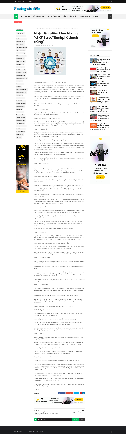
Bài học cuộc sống (20, 61)
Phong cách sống (20, 44)
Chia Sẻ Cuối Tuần (20, 123)
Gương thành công (20, 53)
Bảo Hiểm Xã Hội (20, 64)
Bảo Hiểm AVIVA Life (21, 126)
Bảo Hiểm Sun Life (20, 106)
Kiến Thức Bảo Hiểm (38, 16)
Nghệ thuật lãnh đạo (20, 100)
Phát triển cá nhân (20, 41)
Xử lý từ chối (19, 109)
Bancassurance (85, 16)
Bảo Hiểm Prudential (20, 69)
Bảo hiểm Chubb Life (21, 103)
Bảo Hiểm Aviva (19, 134)
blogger (81, 419)
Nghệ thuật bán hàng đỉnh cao (21, 90)
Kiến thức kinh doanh (21, 55)
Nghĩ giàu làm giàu (20, 50)
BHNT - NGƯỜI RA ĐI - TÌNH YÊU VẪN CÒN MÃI (103, 92)
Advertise (30, 1)
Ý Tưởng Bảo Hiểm (39, 431)
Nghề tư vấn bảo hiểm (21, 38)
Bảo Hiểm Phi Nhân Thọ (21, 78)
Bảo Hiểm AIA (19, 81)
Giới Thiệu (95, 16)
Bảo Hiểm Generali (20, 98)
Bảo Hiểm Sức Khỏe (20, 120)
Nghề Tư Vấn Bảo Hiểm (53, 16)
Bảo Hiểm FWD (19, 112)
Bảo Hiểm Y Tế (19, 95)
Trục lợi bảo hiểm (20, 114)
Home (15, 1)
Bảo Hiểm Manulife (20, 75)
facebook (75, 419)
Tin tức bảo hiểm (20, 33)
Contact (24, 1)
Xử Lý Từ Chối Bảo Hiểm (70, 16)
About (19, 1)
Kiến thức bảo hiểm (20, 36)
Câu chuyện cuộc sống (21, 47)
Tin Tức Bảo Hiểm (25, 16)
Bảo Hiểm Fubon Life (20, 128)
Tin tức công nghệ (20, 67)
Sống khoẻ (18, 86)
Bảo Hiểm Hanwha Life (21, 92)
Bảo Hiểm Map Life (20, 131)
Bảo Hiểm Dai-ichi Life (21, 72)
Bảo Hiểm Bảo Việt (20, 58)
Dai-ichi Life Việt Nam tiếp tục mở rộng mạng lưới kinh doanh (103, 69)
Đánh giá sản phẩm (20, 117)
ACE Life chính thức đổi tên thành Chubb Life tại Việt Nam (103, 76)
